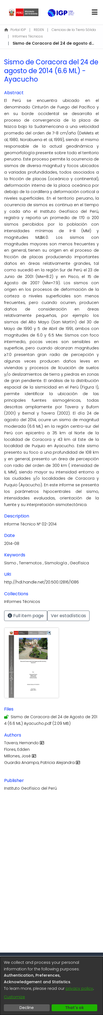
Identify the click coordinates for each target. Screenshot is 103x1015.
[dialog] (51, 986)
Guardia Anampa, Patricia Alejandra (42, 762)
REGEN (39, 29)
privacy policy (79, 988)
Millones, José (20, 756)
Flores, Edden (17, 749)
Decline (27, 1007)
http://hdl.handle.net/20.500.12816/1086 (41, 582)
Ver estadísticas (68, 616)
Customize (14, 997)
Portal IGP (15, 29)
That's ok (74, 1007)
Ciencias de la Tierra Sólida (74, 29)
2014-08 (11, 543)
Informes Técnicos (27, 36)
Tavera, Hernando (24, 743)
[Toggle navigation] (94, 12)
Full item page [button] (26, 616)
